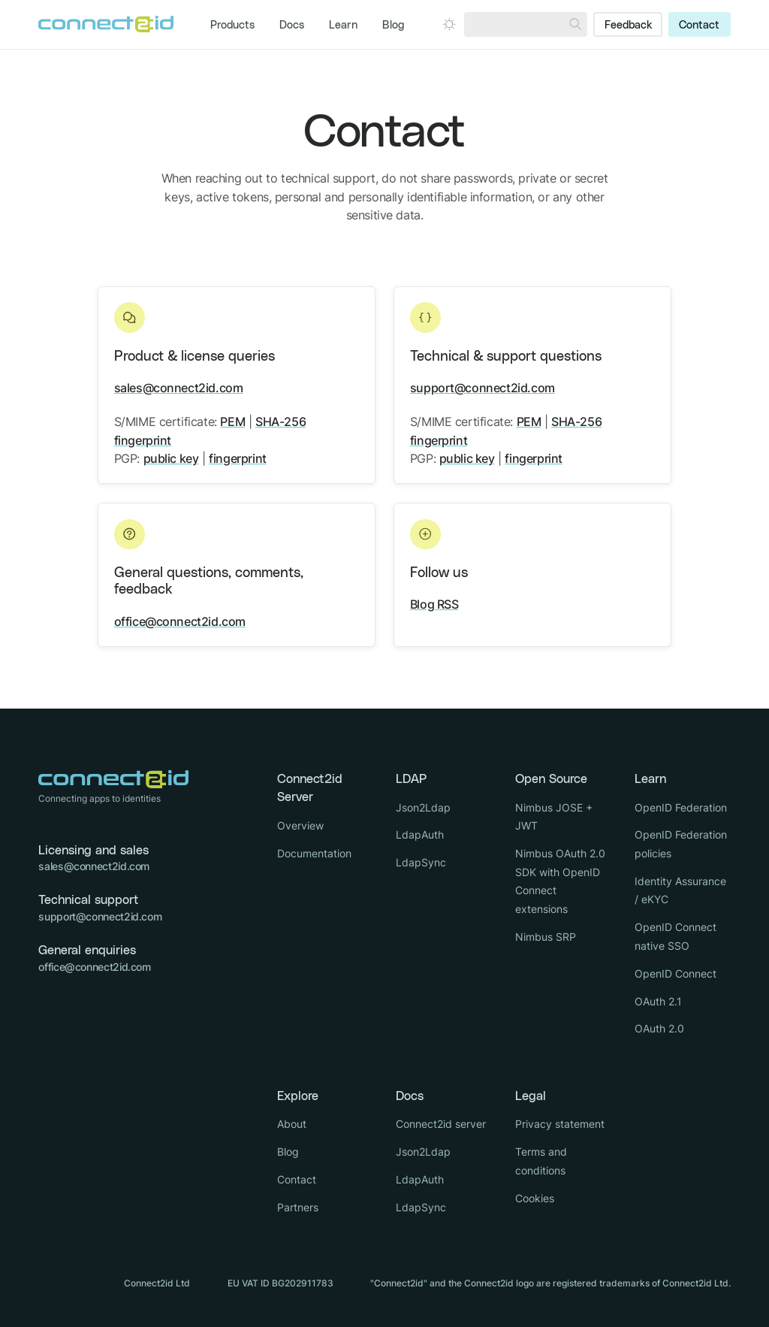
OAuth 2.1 (658, 1001)
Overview (300, 825)
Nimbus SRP (545, 936)
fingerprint (238, 458)
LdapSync (421, 862)
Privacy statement (560, 1123)
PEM (232, 421)
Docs (291, 25)
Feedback (628, 25)
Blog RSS (434, 604)
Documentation (314, 853)
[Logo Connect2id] (105, 24)
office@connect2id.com (180, 621)
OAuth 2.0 (659, 1028)
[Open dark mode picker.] (449, 24)
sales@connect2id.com (178, 387)
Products (232, 25)
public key (171, 458)
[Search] (575, 24)
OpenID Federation (681, 807)
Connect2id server (441, 1123)
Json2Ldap (423, 807)
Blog (393, 25)
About (291, 1123)
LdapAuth (420, 834)
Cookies (534, 1198)
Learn (343, 25)
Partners (297, 1207)
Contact (699, 25)
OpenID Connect (675, 973)
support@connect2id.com (482, 387)
